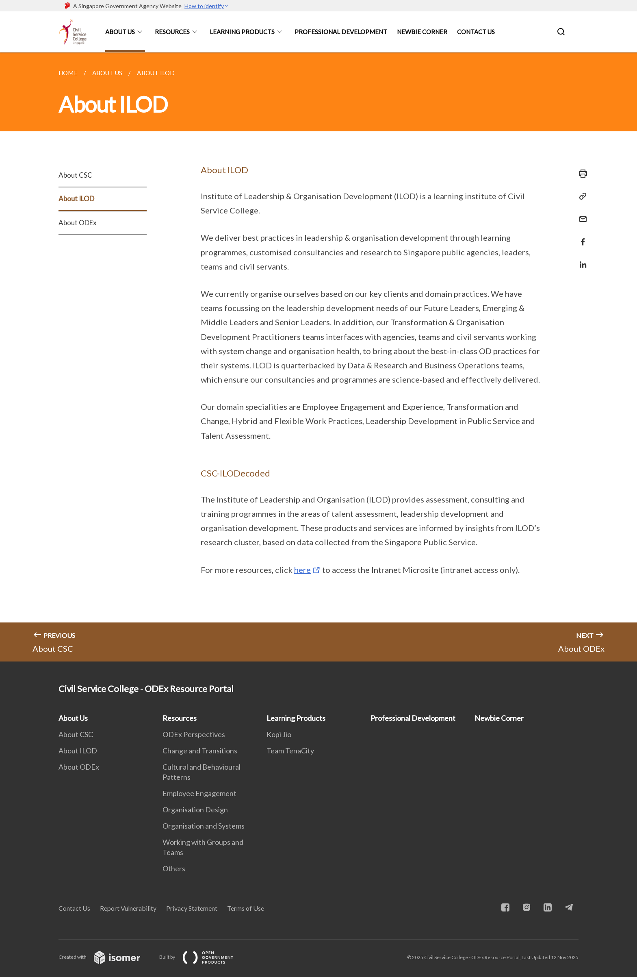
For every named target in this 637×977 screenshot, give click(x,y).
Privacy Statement (191, 908)
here (302, 569)
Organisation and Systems (203, 825)
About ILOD (76, 198)
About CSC (75, 175)
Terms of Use (245, 908)
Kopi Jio (278, 734)
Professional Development (341, 31)
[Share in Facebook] (580, 237)
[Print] (580, 173)
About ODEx (77, 222)
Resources (172, 31)
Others (173, 868)
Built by (202, 957)
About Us (120, 31)
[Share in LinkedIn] (580, 259)
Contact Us (476, 31)
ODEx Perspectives (193, 734)
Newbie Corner (422, 31)
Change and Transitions (199, 750)
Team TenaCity (290, 750)
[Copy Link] (580, 196)
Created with (105, 957)
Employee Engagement (199, 793)
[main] (318, 356)
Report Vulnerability (128, 908)
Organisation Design (195, 809)
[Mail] (580, 214)
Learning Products (242, 31)
